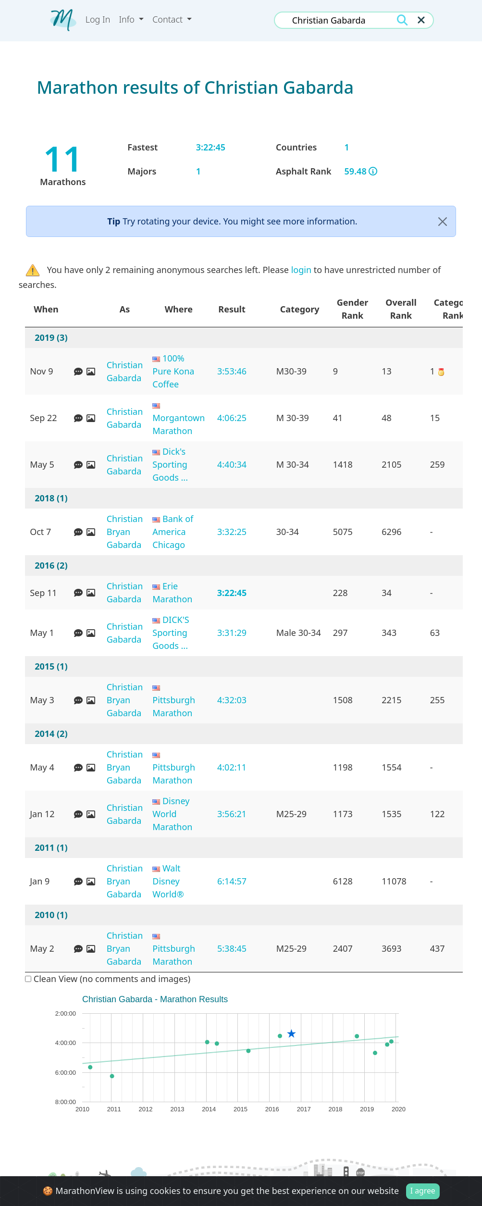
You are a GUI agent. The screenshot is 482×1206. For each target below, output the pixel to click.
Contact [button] (168, 19)
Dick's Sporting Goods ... (170, 464)
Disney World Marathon (172, 814)
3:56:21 (232, 814)
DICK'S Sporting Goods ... (170, 632)
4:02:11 (232, 767)
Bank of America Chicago (172, 531)
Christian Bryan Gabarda (125, 531)
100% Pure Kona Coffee (173, 371)
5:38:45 (232, 948)
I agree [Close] (422, 1190)
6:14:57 (232, 881)
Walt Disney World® (168, 881)
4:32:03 (232, 700)
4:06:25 (232, 417)
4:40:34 (232, 464)
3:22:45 (232, 592)
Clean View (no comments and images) (107, 978)
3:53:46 (232, 371)
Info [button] (127, 19)
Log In (98, 19)
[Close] (443, 221)
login (301, 269)
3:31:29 (232, 632)
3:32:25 (232, 531)
